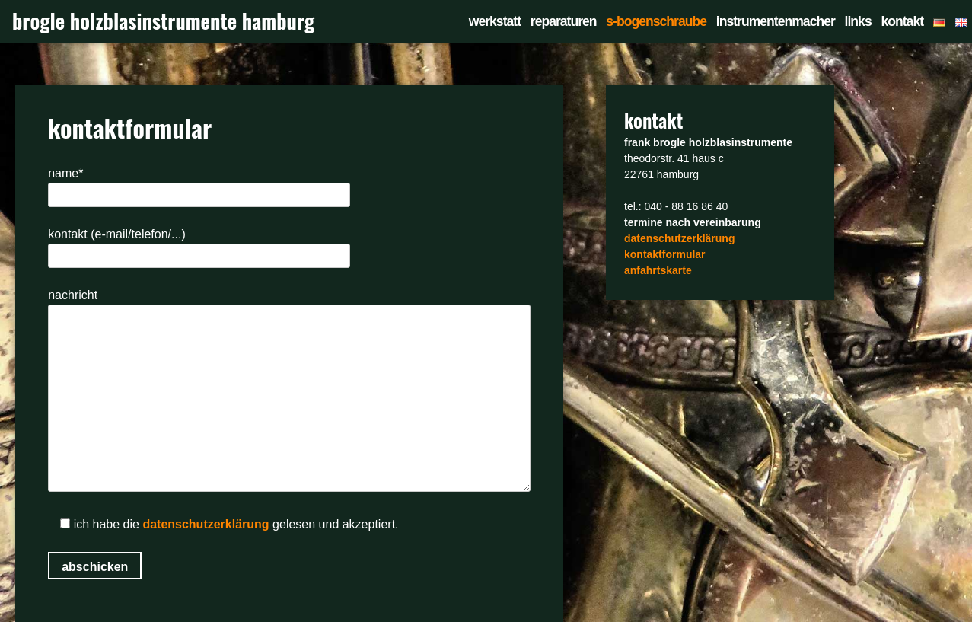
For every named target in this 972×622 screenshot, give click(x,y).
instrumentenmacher (775, 21)
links (858, 21)
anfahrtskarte (658, 270)
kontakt (902, 21)
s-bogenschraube (656, 21)
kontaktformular (665, 254)
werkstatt (495, 21)
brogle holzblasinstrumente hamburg (163, 21)
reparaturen (564, 21)
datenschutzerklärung (205, 524)
